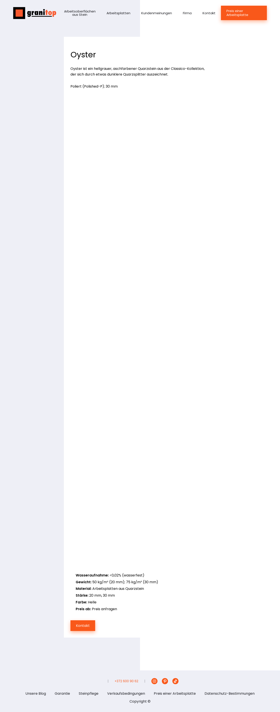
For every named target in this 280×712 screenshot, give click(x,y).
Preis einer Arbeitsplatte (237, 13)
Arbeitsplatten (118, 13)
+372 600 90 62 (126, 681)
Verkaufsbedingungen (126, 693)
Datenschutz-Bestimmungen (230, 693)
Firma (187, 13)
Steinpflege (88, 693)
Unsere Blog (35, 693)
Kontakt (209, 13)
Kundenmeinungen (156, 13)
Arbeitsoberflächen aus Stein (80, 13)
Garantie (62, 693)
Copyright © (140, 701)
